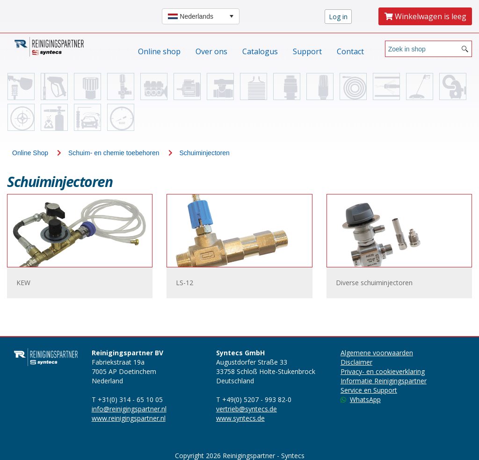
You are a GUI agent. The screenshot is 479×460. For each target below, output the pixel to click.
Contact (350, 51)
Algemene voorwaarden (377, 352)
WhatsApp (361, 399)
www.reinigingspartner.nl (129, 418)
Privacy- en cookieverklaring (383, 371)
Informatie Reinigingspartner (384, 380)
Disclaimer (356, 362)
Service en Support (369, 390)
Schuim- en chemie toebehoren (114, 153)
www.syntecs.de (240, 418)
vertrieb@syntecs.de (246, 408)
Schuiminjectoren (204, 153)
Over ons (211, 51)
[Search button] (465, 49)
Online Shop (30, 153)
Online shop (159, 51)
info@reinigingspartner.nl (129, 408)
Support (307, 51)
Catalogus (260, 51)
